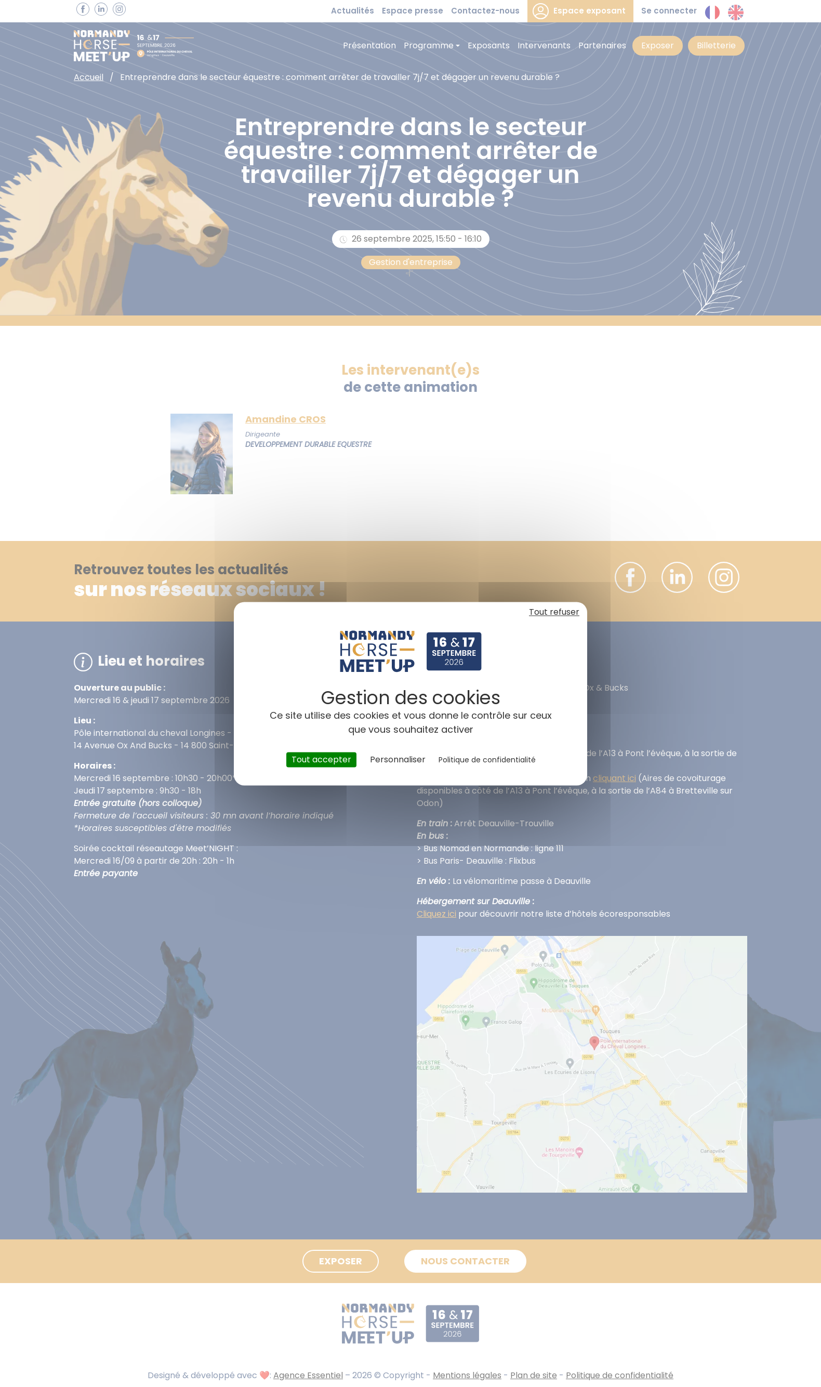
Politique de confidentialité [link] (487, 760)
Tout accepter (321, 759)
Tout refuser (554, 612)
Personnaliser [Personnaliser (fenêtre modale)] (398, 759)
